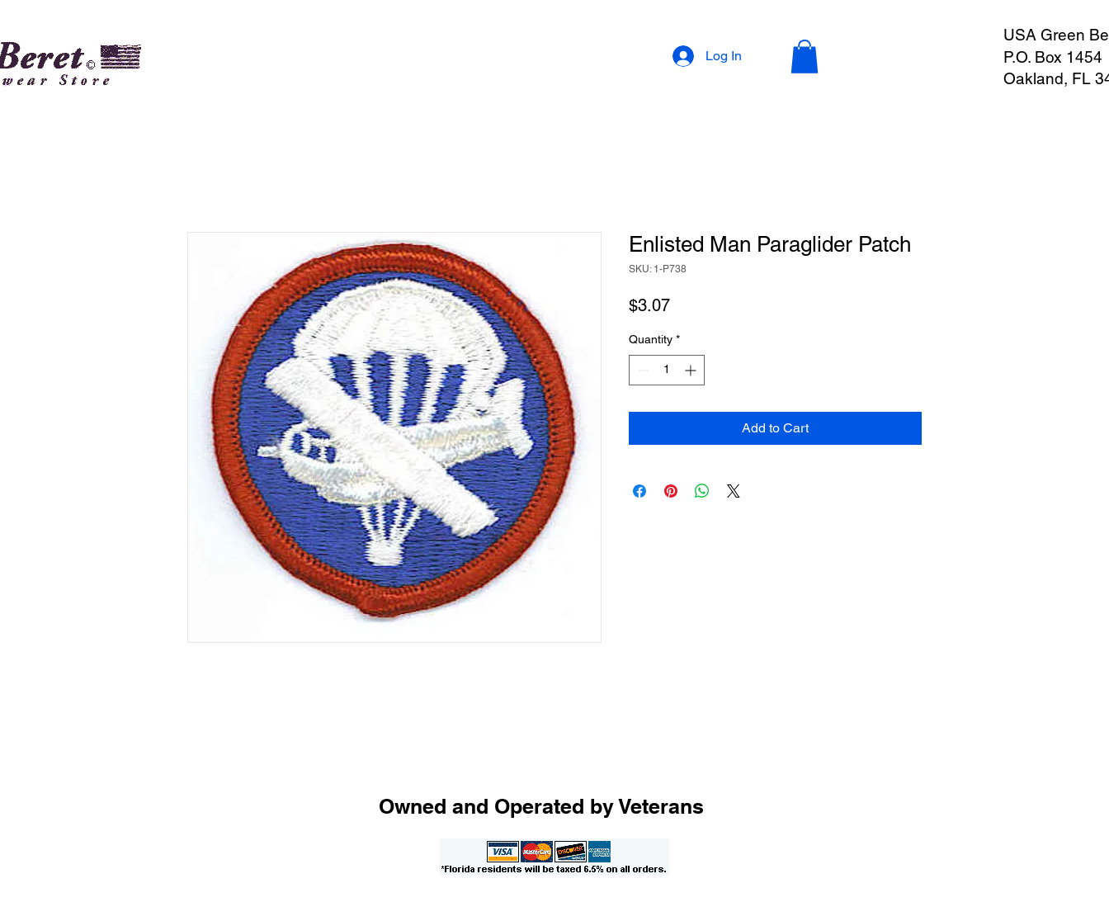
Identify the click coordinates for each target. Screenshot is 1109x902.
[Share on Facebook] (639, 491)
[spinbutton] (667, 370)
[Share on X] (733, 491)
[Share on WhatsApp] (702, 491)
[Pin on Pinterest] (671, 491)
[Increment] (692, 370)
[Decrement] (641, 370)
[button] (804, 56)
